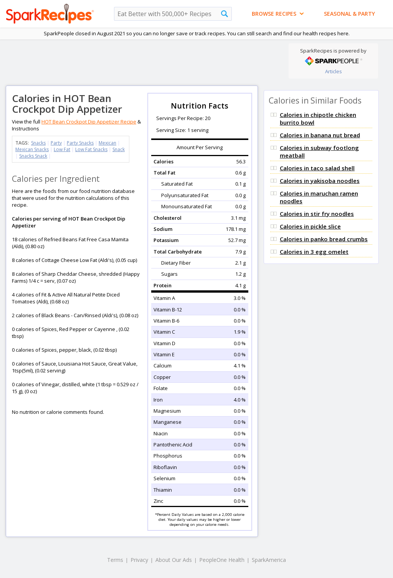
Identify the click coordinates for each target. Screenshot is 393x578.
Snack (118, 149)
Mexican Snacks (32, 149)
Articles (333, 71)
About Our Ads (173, 559)
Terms (115, 559)
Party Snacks (80, 143)
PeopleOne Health (221, 559)
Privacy (139, 559)
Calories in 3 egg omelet (314, 251)
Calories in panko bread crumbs (324, 239)
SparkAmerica (269, 559)
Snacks (38, 143)
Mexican (107, 143)
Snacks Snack (33, 156)
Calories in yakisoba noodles (320, 180)
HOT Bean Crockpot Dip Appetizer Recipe (88, 121)
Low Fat (62, 149)
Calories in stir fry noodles (317, 213)
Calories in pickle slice (310, 226)
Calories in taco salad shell (317, 168)
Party (56, 143)
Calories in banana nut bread (320, 135)
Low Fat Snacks (91, 149)
